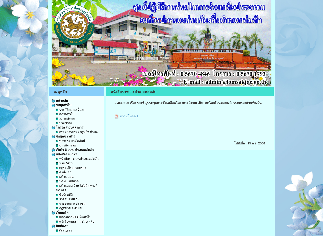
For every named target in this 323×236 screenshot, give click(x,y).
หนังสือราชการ (64, 154)
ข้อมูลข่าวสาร (63, 136)
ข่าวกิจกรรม (66, 145)
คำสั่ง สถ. (64, 172)
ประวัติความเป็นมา (70, 109)
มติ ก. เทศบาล (67, 181)
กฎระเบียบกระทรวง (71, 167)
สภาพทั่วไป (65, 114)
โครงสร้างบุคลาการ (67, 127)
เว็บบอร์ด (60, 212)
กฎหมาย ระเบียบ (69, 208)
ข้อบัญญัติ (64, 194)
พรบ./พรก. (64, 163)
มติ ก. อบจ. (65, 176)
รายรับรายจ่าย (67, 199)
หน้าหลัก (60, 100)
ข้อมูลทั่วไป (61, 105)
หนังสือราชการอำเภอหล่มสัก (77, 159)
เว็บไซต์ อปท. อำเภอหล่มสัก (73, 150)
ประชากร (64, 123)
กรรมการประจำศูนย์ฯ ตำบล (77, 132)
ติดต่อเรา (60, 226)
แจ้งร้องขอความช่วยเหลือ (75, 221)
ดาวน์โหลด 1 (126, 116)
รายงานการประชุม (70, 203)
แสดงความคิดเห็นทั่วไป (73, 217)
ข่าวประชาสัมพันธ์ (70, 141)
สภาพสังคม (65, 118)
